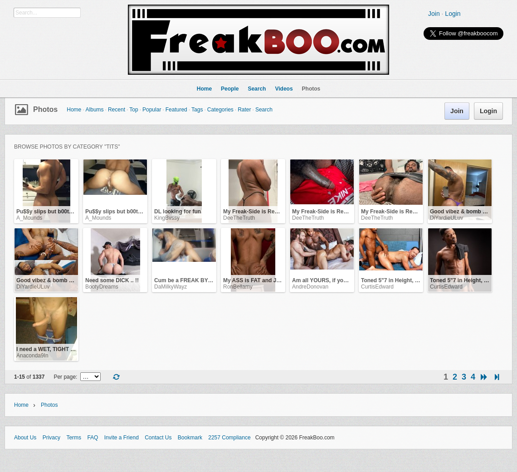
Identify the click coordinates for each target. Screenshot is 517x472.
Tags (197, 109)
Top (133, 109)
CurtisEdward (377, 287)
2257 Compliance (229, 437)
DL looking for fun (177, 211)
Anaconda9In (32, 355)
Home (74, 109)
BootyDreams (101, 287)
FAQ (92, 437)
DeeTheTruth (239, 218)
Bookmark (190, 437)
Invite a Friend (121, 437)
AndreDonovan (310, 287)
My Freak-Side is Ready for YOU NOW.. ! (275, 211)
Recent (116, 109)
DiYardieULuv (446, 218)
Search (264, 109)
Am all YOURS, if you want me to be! (339, 280)
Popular (151, 109)
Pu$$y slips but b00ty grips (51, 211)
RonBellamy (238, 287)
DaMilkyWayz (170, 287)
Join (434, 13)
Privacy (51, 437)
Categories (220, 109)
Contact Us (158, 437)
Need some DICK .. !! (112, 280)
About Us (25, 437)
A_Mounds (29, 218)
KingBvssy (167, 218)
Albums (95, 109)
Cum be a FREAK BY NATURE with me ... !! (209, 280)
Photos (45, 109)
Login (452, 13)
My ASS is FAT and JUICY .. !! (261, 280)
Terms (73, 437)
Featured (176, 109)
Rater (244, 109)
